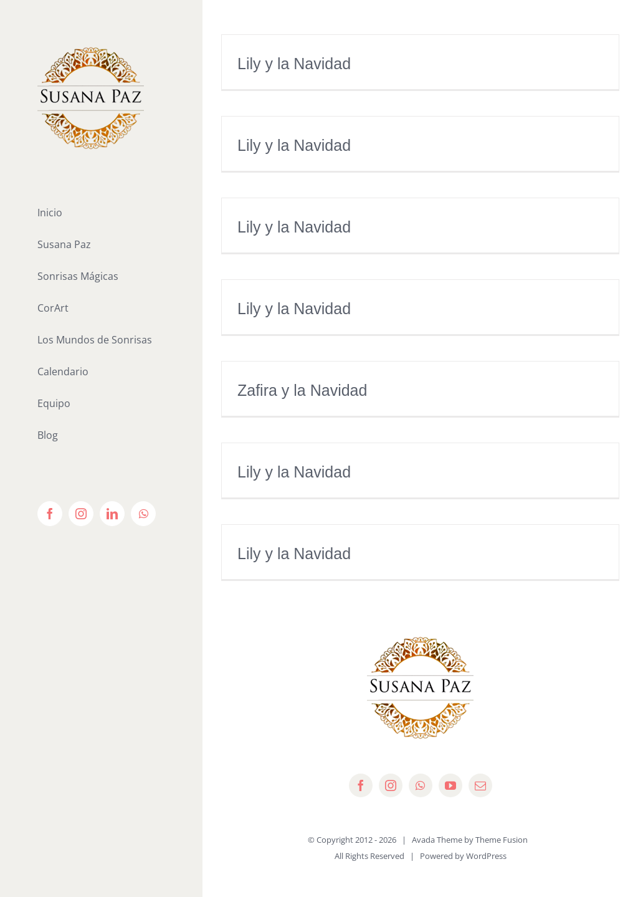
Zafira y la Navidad (302, 390)
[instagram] (390, 785)
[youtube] (450, 785)
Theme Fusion (501, 839)
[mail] (480, 785)
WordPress (486, 855)
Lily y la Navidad (294, 63)
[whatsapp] (420, 785)
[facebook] (361, 785)
